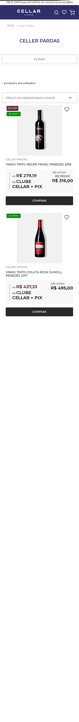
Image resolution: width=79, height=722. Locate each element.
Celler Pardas (26, 26)
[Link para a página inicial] (10, 25)
